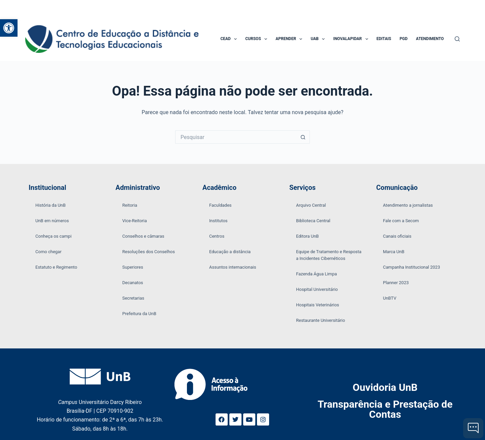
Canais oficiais (397, 236)
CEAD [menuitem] (229, 39)
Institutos (218, 220)
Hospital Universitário (317, 289)
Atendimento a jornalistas (408, 205)
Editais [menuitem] (384, 38)
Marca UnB (394, 251)
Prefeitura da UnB (139, 313)
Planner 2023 (396, 282)
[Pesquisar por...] (235, 137)
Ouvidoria (385, 387)
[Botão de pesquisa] (303, 137)
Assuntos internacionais (232, 267)
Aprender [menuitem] (290, 39)
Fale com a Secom (401, 220)
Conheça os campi (53, 236)
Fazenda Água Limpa (316, 273)
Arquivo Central (311, 205)
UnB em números (52, 220)
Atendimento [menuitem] (430, 38)
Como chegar (48, 251)
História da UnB (50, 205)
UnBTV (389, 298)
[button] (9, 28)
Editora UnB (307, 236)
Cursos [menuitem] (257, 39)
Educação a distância (230, 251)
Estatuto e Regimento (56, 267)
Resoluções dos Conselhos (148, 251)
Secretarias (133, 298)
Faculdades (220, 205)
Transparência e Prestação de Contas (385, 409)
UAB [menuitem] (319, 39)
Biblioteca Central (313, 220)
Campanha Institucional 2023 (411, 267)
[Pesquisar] (457, 38)
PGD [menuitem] (403, 38)
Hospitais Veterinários (317, 304)
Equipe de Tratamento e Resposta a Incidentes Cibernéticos (328, 255)
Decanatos (132, 282)
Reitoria (129, 205)
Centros (216, 236)
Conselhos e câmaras (143, 236)
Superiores (132, 267)
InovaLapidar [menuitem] (351, 39)
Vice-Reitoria (134, 220)
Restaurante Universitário (320, 320)
